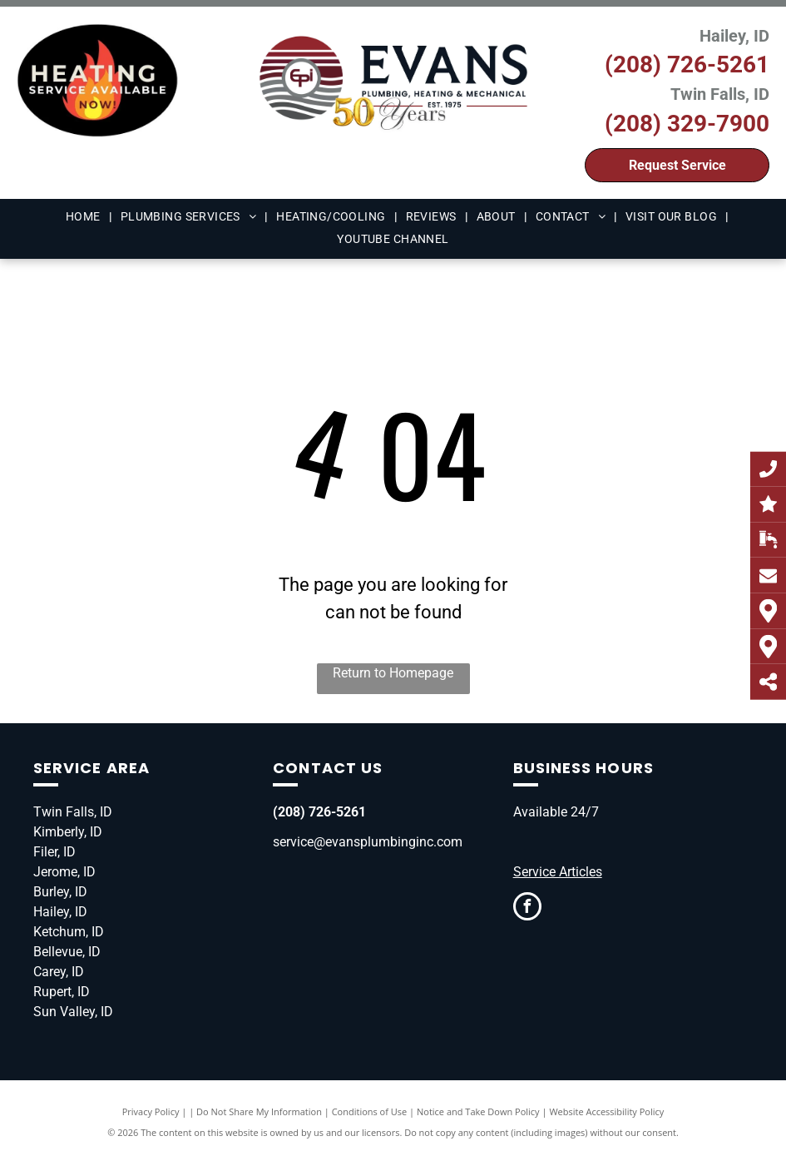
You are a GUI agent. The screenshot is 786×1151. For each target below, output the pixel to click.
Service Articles (557, 872)
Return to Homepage (393, 673)
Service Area (91, 767)
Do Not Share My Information (259, 1111)
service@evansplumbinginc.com (367, 842)
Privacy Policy (151, 1111)
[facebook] (527, 908)
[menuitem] (84, 217)
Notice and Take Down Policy (478, 1111)
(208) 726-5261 (687, 64)
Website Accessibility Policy (606, 1111)
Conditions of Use (370, 1111)
